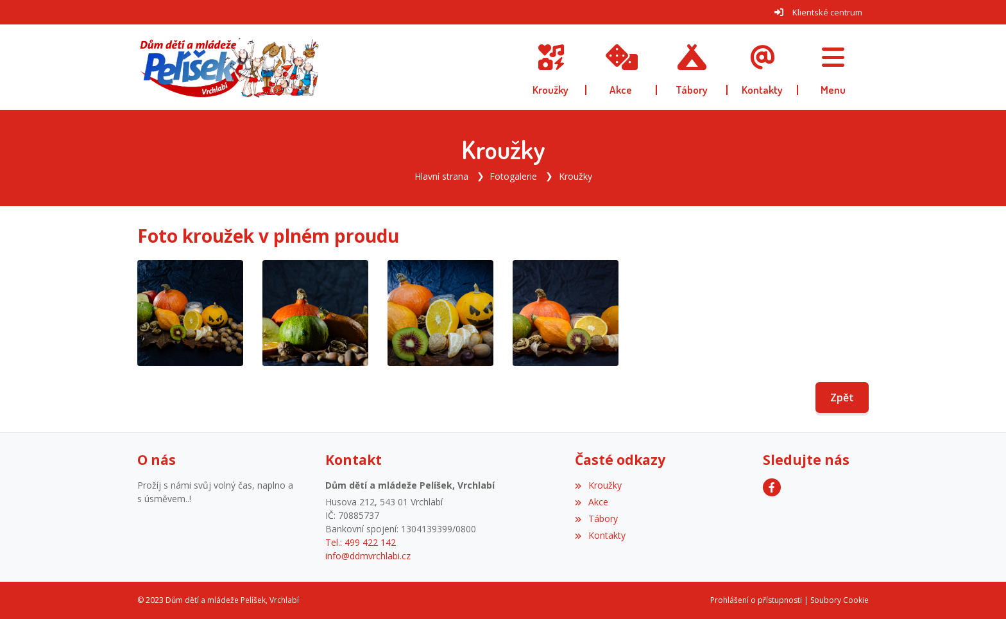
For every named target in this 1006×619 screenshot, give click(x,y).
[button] (833, 67)
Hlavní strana (441, 176)
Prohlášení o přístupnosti (756, 600)
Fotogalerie (513, 176)
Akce (591, 502)
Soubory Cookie (839, 600)
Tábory (596, 518)
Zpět (842, 397)
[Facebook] (772, 487)
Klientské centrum (827, 12)
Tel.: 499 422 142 (360, 542)
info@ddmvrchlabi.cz (368, 556)
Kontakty (600, 535)
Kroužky (575, 176)
